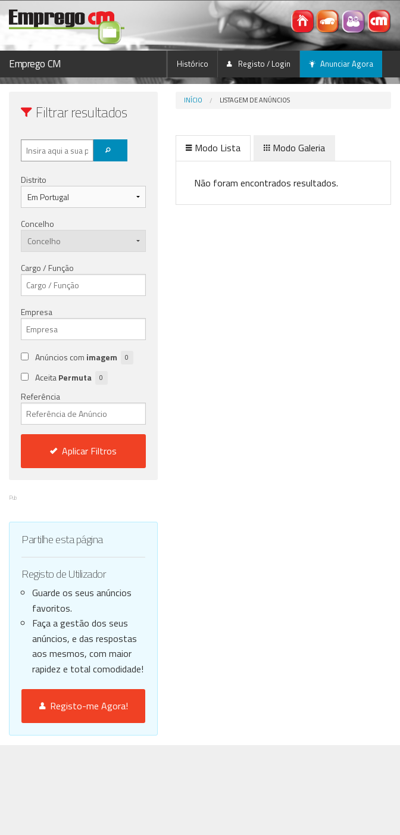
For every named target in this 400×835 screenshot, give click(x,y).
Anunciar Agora (341, 64)
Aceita (71, 378)
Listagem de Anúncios (255, 100)
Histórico (192, 64)
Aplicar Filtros (83, 451)
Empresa (36, 312)
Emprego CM (35, 63)
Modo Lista (213, 148)
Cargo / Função (47, 267)
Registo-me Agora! (83, 706)
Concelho (37, 223)
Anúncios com (84, 357)
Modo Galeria (294, 148)
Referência (83, 407)
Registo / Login (258, 64)
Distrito (33, 179)
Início (193, 100)
